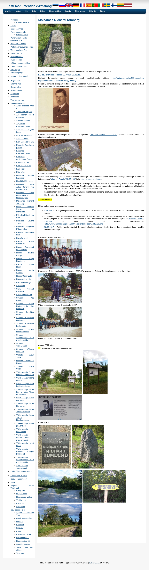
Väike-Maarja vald (18, 103)
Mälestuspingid (16, 73)
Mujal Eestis (21, 494)
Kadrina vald (15, 84)
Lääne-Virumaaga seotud (21, 471)
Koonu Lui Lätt (22, 162)
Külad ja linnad (16, 29)
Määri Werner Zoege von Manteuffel (25, 209)
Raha (34, 11)
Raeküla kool (22, 238)
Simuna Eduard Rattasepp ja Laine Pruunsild (25, 306)
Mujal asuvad (80, 11)
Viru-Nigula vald (17, 100)
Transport (20, 553)
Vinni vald (14, 97)
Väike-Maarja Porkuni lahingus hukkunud (25, 451)
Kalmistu (20, 525)
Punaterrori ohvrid (18, 43)
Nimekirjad (15, 69)
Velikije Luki (21, 500)
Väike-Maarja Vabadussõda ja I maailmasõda (25, 459)
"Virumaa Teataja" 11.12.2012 (103, 134)
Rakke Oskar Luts (24, 276)
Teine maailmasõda (18, 50)
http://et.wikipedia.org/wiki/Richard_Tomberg (57, 80)
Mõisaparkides (16, 57)
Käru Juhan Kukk (23, 165)
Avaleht (8, 11)
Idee (26, 11)
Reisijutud (20, 490)
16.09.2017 (49, 227)
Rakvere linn (15, 87)
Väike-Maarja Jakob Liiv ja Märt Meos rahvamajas (25, 392)
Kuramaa (20, 503)
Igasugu (19, 528)
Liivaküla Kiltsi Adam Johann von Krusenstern (25, 186)
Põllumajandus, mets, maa (21, 47)
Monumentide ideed (19, 76)
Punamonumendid (18, 32)
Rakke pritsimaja (23, 279)
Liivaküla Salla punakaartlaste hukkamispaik (25, 195)
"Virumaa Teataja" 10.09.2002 (63, 179)
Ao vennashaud (23, 120)
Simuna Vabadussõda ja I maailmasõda (25, 337)
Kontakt (18, 11)
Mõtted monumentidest (20, 63)
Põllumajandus (22, 538)
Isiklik (12, 482)
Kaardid (68, 11)
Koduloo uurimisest (18, 479)
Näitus (42, 11)
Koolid (13, 25)
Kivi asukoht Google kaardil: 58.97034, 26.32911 (59, 75)
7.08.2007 (48, 210)
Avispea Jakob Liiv (24, 135)
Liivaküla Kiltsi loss (24, 181)
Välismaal (20, 507)
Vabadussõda (16, 53)
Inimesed (14, 20)
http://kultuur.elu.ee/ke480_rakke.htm (128, 78)
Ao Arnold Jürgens (24, 112)
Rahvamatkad (22, 34)
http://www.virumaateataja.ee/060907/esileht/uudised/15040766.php (74, 224)
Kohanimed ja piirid (18, 476)
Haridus (19, 521)
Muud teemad (16, 60)
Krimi (18, 531)
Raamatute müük (23, 541)
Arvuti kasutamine (24, 518)
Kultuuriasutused (23, 534)
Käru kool (20, 169)
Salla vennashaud (24, 295)
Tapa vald (14, 93)
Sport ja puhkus (23, 544)
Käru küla (20, 172)
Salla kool (20, 286)
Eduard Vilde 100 (23, 22)
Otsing (102, 11)
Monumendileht (55, 11)
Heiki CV (92, 11)
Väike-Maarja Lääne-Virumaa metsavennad (23, 437)
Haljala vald (15, 80)
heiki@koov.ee (94, 563)
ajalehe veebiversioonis (91, 179)
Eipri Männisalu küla (25, 142)
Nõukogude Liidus (24, 497)
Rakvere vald (16, 90)
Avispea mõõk (22, 138)
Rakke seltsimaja (23, 282)
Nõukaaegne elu (17, 510)
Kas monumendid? (18, 66)
